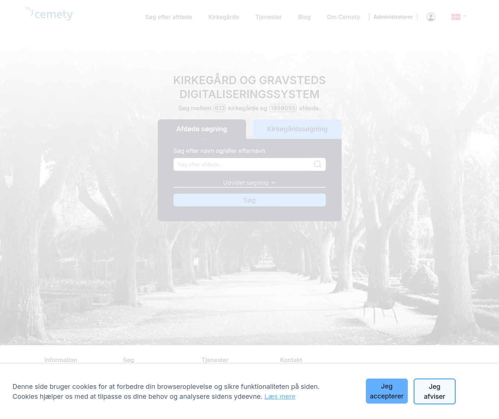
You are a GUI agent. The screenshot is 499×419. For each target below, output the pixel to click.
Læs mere (280, 396)
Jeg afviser (434, 391)
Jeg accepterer (387, 391)
